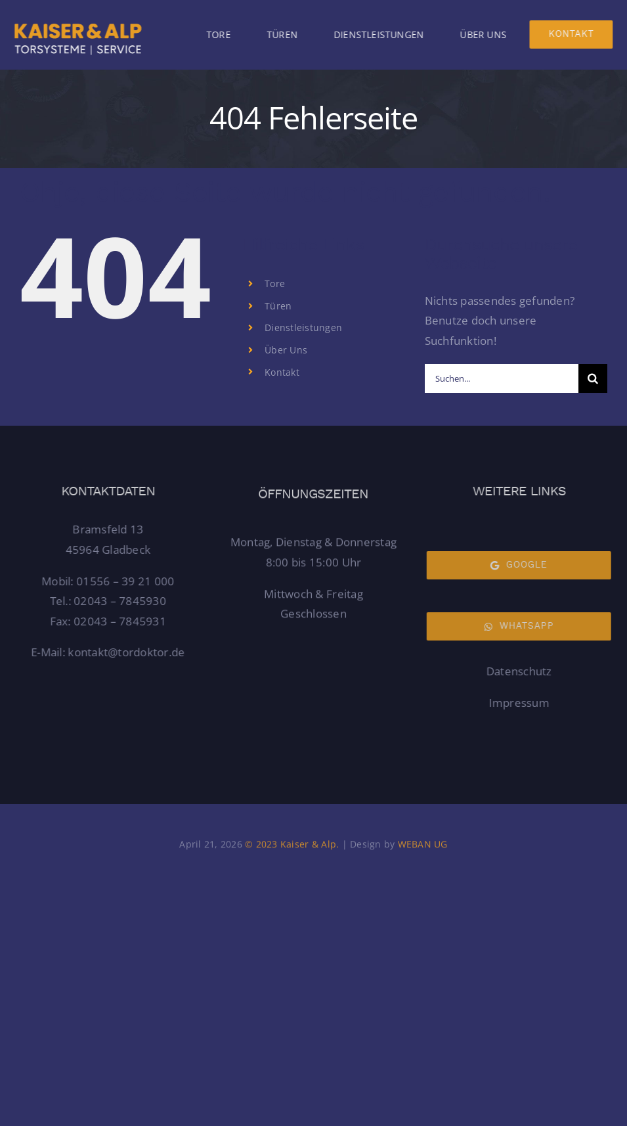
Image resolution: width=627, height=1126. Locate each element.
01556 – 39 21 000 (128, 581)
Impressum (515, 702)
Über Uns (286, 350)
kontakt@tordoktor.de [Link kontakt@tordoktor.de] (129, 652)
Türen (278, 306)
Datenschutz (516, 671)
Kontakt (282, 372)
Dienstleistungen (303, 327)
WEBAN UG (423, 847)
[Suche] (592, 378)
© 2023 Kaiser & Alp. (290, 847)
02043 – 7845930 (123, 600)
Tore (275, 283)
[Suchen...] (501, 378)
